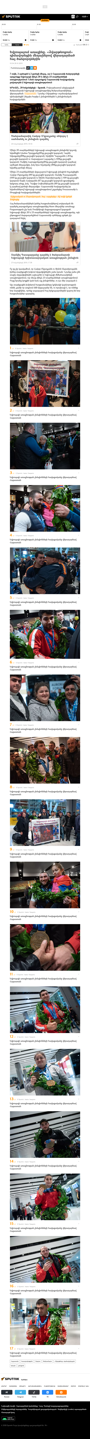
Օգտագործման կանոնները (27, 1406)
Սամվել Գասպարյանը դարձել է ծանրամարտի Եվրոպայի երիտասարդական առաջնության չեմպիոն (44, 256)
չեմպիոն (21, 1366)
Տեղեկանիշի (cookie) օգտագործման (72, 1409)
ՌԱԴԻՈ (73, 1386)
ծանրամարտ (47, 1361)
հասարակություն (27, 1361)
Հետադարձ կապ (8, 1412)
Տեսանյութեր (63, 1386)
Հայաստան (30, 93)
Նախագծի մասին (8, 1406)
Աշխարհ (22, 1386)
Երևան (13, 1366)
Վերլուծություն (35, 1386)
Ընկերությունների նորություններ (14, 1409)
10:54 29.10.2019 (16, 63)
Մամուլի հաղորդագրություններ (56, 1406)
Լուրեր (5, 34)
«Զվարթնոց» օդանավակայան (65, 1361)
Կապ (41, 1406)
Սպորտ (37, 1361)
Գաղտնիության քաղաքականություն (42, 1409)
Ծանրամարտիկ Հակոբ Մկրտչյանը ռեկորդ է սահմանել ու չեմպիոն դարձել (39, 137)
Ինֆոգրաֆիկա (49, 1386)
